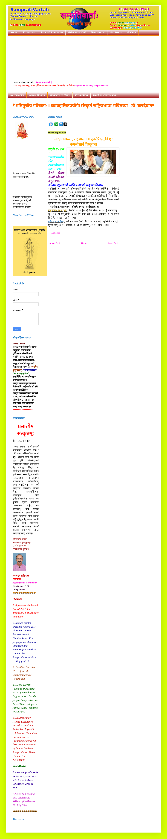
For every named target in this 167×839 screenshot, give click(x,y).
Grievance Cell (77, 32)
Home (13, 32)
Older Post (113, 243)
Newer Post (54, 243)
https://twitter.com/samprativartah (91, 86)
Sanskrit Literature (51, 32)
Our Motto (116, 32)
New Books (17, 95)
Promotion (81, 95)
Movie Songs (37, 95)
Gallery (131, 32)
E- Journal (29, 32)
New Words (98, 32)
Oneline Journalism (104, 95)
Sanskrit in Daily (60, 95)
